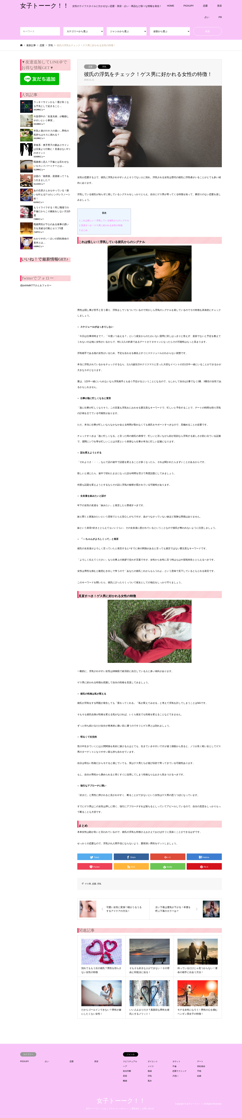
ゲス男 (88, 884)
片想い (175, 1076)
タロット (176, 1061)
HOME (170, 5)
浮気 (104, 66)
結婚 (199, 1076)
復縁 (150, 1071)
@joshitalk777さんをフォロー (35, 285)
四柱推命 (201, 1066)
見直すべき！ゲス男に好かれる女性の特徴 (101, 225)
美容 (219, 5)
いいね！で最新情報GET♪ (44, 259)
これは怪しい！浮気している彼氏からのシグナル (104, 220)
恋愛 (205, 5)
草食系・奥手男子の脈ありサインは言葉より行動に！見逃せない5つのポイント (52, 149)
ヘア (125, 1066)
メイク (151, 1066)
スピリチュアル (130, 1061)
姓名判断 (127, 1071)
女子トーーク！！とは (96, 1108)
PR (220, 17)
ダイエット (153, 1061)
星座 (125, 1076)
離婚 (125, 1081)
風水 (150, 1081)
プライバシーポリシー (119, 1108)
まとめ (83, 230)
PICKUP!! (189, 5)
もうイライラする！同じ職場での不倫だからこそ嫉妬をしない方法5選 (52, 211)
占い (207, 17)
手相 (199, 1071)
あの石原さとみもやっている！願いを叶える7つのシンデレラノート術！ (52, 194)
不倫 (174, 1066)
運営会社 (135, 1108)
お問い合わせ (148, 1108)
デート (200, 1061)
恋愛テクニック (179, 1071)
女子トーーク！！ (121, 1100)
